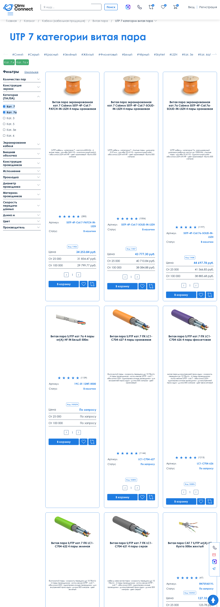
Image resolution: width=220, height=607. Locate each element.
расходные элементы (161, 583)
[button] (214, 53)
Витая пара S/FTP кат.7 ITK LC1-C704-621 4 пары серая (131, 327)
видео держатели (141, 583)
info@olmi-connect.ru (17, 563)
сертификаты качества (31, 587)
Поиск (111, 7)
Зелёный (71, 54)
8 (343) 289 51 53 (100, 550)
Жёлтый (88, 54)
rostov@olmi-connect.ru (148, 563)
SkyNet (160, 54)
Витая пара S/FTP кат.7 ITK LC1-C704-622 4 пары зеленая (72, 327)
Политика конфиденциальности (18, 602)
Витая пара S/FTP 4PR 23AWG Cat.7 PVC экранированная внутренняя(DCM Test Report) (131, 431)
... (142, 506)
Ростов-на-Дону (143, 544)
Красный (52, 54)
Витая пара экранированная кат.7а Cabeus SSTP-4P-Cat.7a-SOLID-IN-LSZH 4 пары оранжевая (190, 105)
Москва (8, 544)
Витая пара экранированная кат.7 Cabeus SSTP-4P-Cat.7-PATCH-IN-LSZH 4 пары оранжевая (72, 105)
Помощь (136, 575)
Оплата (34, 575)
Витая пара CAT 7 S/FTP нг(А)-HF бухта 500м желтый (190, 327)
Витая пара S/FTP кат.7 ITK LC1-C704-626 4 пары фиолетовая (190, 225)
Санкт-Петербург (58, 544)
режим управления (71, 583)
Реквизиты (162, 575)
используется (124, 583)
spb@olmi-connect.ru (60, 563)
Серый (34, 54)
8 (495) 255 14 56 (14, 550)
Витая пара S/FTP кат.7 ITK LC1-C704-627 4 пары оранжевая (131, 225)
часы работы (63, 587)
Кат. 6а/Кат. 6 (209, 54)
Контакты (12, 537)
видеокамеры (29, 583)
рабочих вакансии (12, 583)
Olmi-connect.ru (103, 593)
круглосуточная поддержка (195, 583)
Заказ (82, 575)
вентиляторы (49, 587)
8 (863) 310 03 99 (143, 550)
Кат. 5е (188, 54)
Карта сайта (46, 602)
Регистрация (208, 7)
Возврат (187, 575)
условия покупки (108, 583)
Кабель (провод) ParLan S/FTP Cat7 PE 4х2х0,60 (189, 429)
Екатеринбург (98, 544)
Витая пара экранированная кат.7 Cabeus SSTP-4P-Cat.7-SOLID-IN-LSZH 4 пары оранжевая (131, 105)
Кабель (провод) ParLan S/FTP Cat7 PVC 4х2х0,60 (72, 429)
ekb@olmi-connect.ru (103, 563)
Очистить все (31, 72)
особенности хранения (49, 583)
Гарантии (58, 575)
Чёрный (144, 54)
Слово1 (177, 583)
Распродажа (108, 575)
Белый (128, 54)
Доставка (9, 575)
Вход (191, 7)
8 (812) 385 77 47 (57, 550)
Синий (18, 54)
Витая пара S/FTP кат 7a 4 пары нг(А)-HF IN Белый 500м (72, 225)
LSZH (174, 54)
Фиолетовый (108, 54)
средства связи (11, 587)
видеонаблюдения (90, 583)
